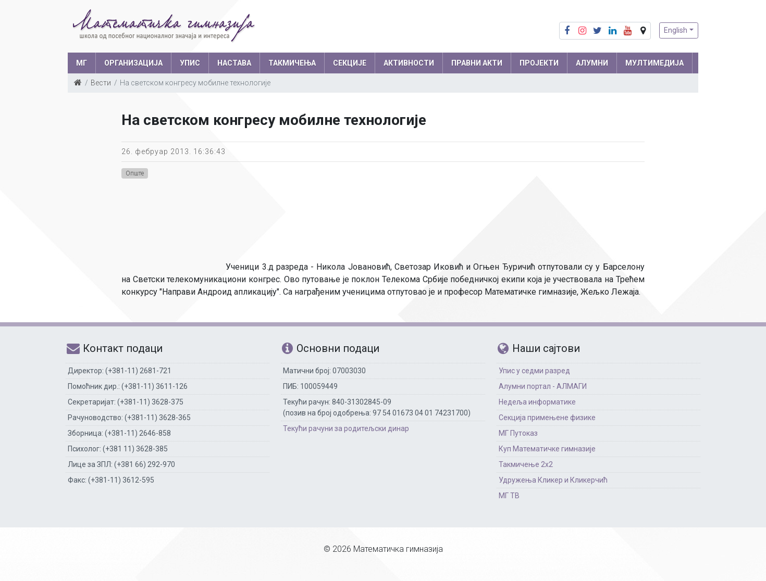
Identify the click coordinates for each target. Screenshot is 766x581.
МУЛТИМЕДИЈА (654, 63)
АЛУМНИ (592, 63)
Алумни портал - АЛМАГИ (543, 386)
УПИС (190, 63)
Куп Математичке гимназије (547, 449)
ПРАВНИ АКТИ (476, 63)
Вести (101, 83)
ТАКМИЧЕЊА (292, 63)
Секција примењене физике (547, 417)
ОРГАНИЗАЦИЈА (133, 63)
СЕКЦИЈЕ (349, 63)
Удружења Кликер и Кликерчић (553, 480)
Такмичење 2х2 (526, 464)
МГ (81, 63)
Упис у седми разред (534, 371)
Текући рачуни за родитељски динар (346, 428)
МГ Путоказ (518, 433)
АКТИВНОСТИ (409, 63)
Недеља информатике (537, 402)
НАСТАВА (234, 63)
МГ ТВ (509, 495)
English (675, 30)
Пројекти (539, 63)
